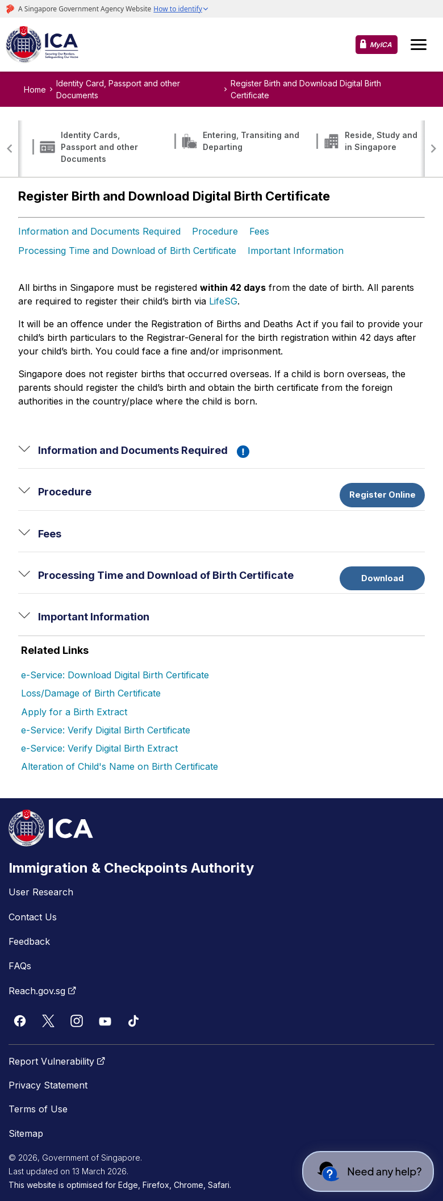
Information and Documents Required (99, 231)
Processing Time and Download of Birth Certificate (127, 250)
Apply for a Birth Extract (74, 712)
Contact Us (33, 917)
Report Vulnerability (58, 1061)
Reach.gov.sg (44, 991)
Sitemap (26, 1133)
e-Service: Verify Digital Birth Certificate (105, 730)
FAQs (20, 966)
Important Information (296, 250)
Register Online (382, 495)
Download (382, 578)
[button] (9, 148)
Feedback (29, 941)
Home (35, 89)
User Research (41, 892)
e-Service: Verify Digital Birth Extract (99, 748)
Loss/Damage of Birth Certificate (91, 693)
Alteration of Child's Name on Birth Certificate (119, 766)
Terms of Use (38, 1109)
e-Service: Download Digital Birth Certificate (115, 675)
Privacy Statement (48, 1085)
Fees (259, 231)
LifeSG (223, 301)
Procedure (215, 231)
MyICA (381, 44)
